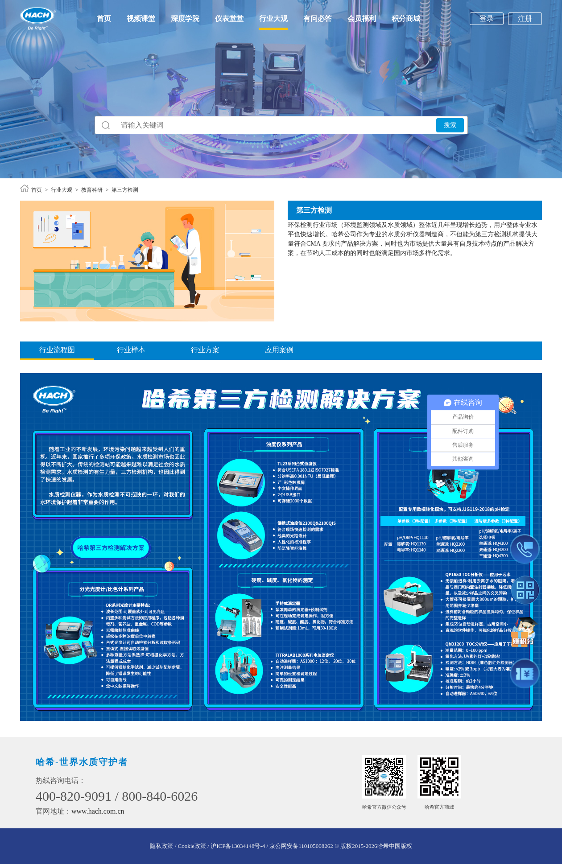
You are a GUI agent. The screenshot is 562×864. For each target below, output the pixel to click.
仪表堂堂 (229, 18)
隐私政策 (161, 846)
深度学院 (185, 18)
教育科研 (92, 190)
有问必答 (317, 18)
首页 (104, 18)
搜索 (450, 124)
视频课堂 (141, 18)
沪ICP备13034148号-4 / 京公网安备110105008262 (272, 846)
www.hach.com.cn (97, 811)
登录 (486, 18)
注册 (525, 18)
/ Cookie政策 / (192, 846)
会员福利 (361, 18)
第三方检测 (125, 190)
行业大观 (273, 18)
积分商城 (406, 18)
